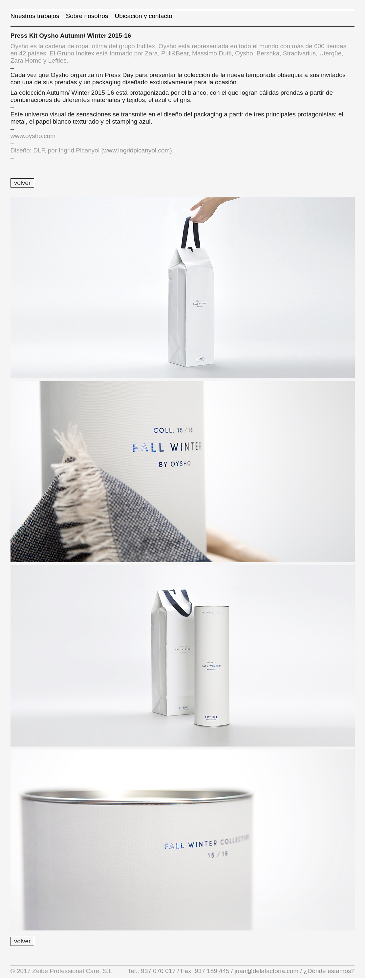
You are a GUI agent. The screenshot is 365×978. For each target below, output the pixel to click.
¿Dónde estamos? (328, 971)
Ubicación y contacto (143, 15)
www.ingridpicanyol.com (136, 150)
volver (22, 182)
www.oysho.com (33, 135)
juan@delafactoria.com (267, 971)
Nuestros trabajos (35, 15)
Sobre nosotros (87, 15)
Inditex (85, 53)
